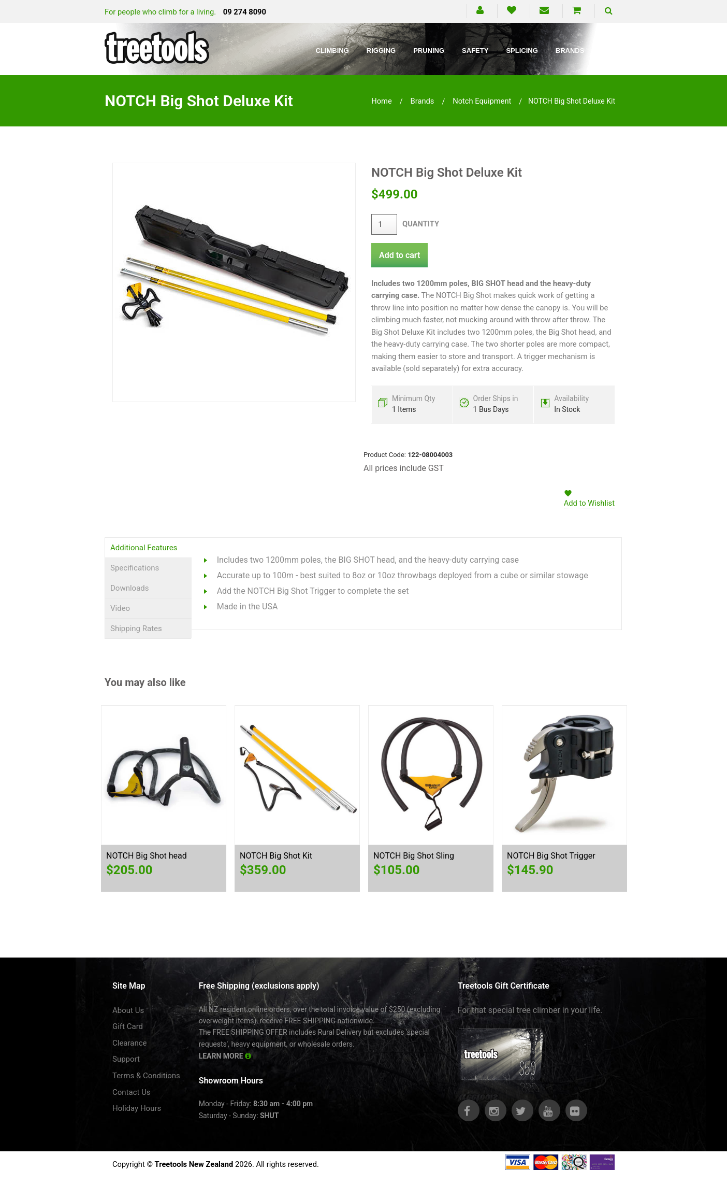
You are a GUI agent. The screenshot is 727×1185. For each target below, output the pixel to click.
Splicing (521, 50)
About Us (128, 1010)
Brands (570, 50)
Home (381, 101)
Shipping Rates (136, 628)
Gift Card (127, 1026)
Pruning (428, 50)
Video (120, 608)
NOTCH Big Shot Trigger (551, 856)
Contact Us (131, 1092)
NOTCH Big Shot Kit (276, 856)
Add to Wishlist (589, 503)
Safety (475, 50)
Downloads (129, 588)
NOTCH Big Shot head (146, 856)
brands (422, 101)
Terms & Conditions (146, 1075)
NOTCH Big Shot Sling (413, 856)
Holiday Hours (136, 1108)
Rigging (381, 50)
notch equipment (482, 101)
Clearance (129, 1043)
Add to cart (399, 255)
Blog (611, 50)
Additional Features (143, 547)
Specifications (134, 568)
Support (126, 1059)
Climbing (332, 50)
